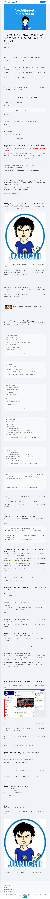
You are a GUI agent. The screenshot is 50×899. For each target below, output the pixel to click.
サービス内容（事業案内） (9, 891)
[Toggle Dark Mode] (38, 2)
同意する (25, 897)
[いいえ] (48, 896)
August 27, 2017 (32, 437)
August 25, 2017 (32, 408)
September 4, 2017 (33, 463)
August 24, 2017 (32, 374)
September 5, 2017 (33, 487)
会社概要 (6, 887)
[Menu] (5, 2)
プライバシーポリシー (8, 885)
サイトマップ (6, 883)
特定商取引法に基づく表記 (9, 889)
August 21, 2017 (32, 353)
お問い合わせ (43, 1)
